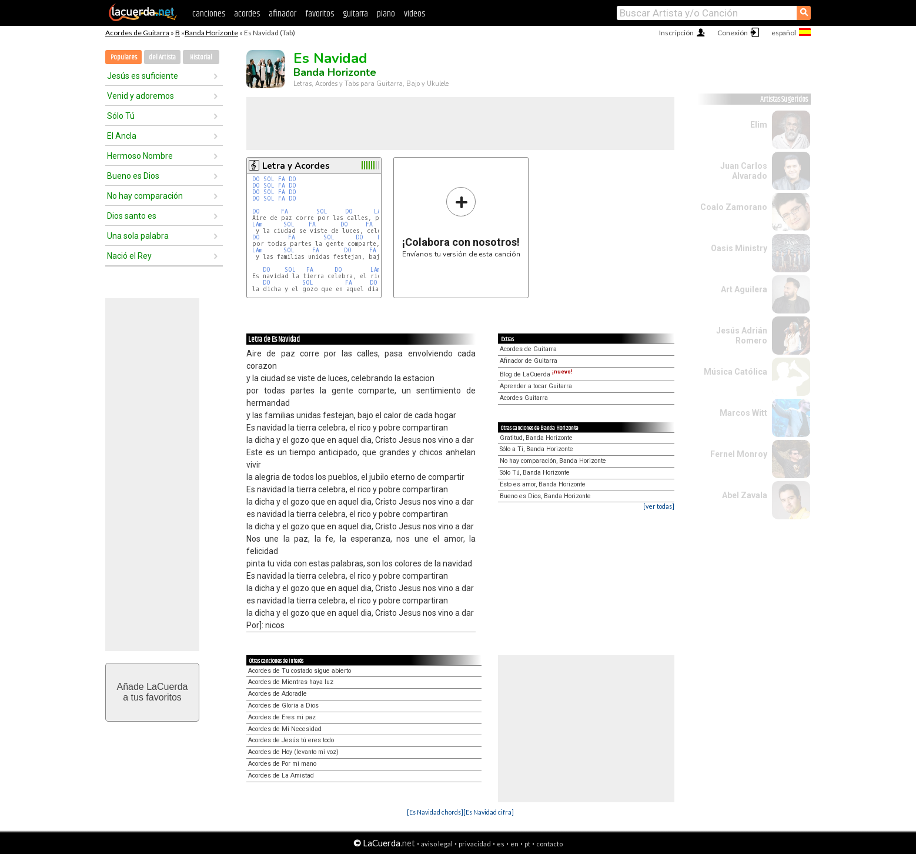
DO (256, 179)
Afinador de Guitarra (528, 361)
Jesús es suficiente (142, 76)
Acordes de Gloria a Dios (283, 705)
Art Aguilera (744, 289)
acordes (247, 13)
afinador (282, 13)
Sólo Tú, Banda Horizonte (535, 472)
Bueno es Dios (133, 176)
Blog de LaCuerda (536, 374)
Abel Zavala (744, 495)
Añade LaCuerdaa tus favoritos (152, 692)
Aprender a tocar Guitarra (536, 386)
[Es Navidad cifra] (488, 812)
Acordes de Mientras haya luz (290, 682)
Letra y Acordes (296, 166)
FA (281, 179)
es (500, 844)
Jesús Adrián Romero (741, 335)
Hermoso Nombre (140, 156)
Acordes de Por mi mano (282, 764)
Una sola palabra (138, 236)
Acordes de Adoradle (277, 694)
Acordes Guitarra (524, 398)
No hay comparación (145, 196)
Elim (758, 124)
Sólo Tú (121, 116)
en (514, 844)
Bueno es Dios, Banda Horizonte (545, 496)
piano (386, 13)
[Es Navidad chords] (435, 812)
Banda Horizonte (211, 32)
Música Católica (735, 371)
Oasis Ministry (739, 248)
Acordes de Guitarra (137, 32)
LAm (379, 211)
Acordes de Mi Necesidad (285, 729)
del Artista (162, 57)
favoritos (319, 13)
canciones (208, 13)
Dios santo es (131, 216)
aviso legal (437, 844)
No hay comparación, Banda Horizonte (553, 461)
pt (527, 844)
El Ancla (121, 136)
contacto (549, 844)
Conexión (732, 32)
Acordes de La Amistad (281, 775)
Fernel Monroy (738, 454)
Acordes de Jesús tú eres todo (291, 740)
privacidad (475, 844)
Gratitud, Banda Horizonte (536, 438)
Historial (201, 57)
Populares (124, 57)
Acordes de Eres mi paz (282, 717)
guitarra (355, 13)
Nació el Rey (129, 256)
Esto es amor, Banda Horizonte (543, 484)
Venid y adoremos (140, 96)
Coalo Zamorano (733, 207)
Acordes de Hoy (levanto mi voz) (293, 752)
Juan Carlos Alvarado (743, 171)
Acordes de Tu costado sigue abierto (299, 671)
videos (414, 13)
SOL (269, 179)
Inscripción (676, 32)
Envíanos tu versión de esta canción (461, 222)
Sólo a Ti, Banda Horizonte (536, 449)
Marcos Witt (743, 413)
